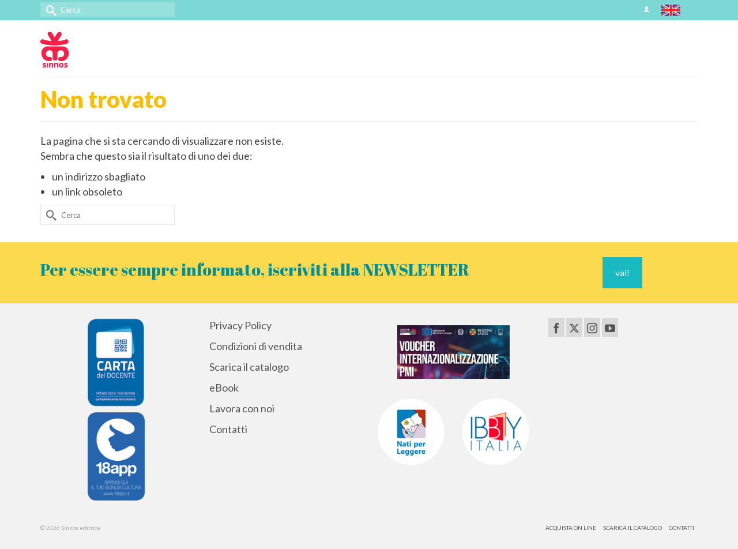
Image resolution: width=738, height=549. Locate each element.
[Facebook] (556, 327)
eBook (224, 387)
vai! (622, 272)
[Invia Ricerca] (49, 9)
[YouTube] (610, 327)
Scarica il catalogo (249, 366)
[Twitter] (574, 327)
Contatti (228, 429)
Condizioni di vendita (255, 346)
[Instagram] (592, 327)
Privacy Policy (240, 325)
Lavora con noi (241, 408)
